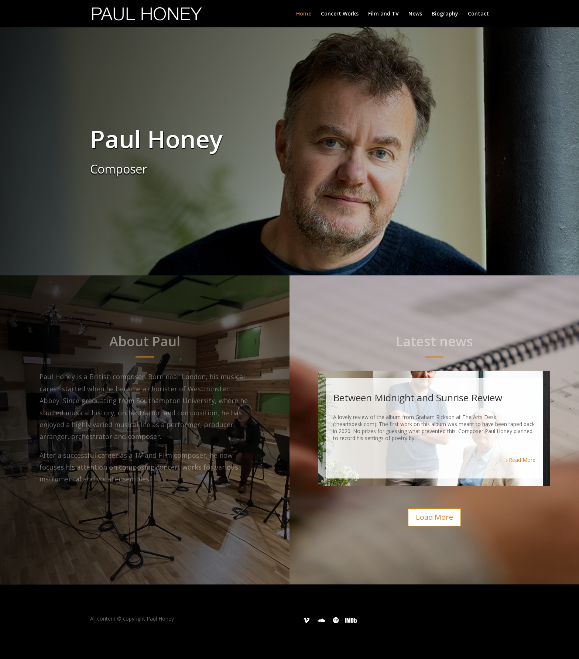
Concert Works (340, 14)
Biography (445, 14)
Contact (478, 14)
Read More (522, 459)
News (415, 14)
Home (303, 14)
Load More (434, 517)
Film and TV (383, 14)
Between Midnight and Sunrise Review (417, 397)
